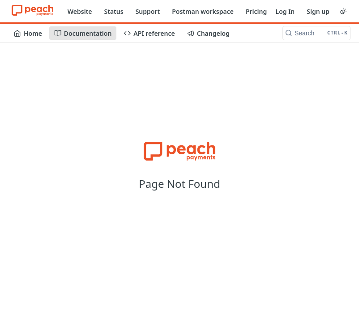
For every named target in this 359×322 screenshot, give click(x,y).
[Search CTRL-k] (316, 33)
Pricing (256, 11)
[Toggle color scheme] (343, 11)
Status (114, 11)
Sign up (318, 11)
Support (148, 11)
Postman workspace (203, 11)
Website (80, 11)
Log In (285, 11)
